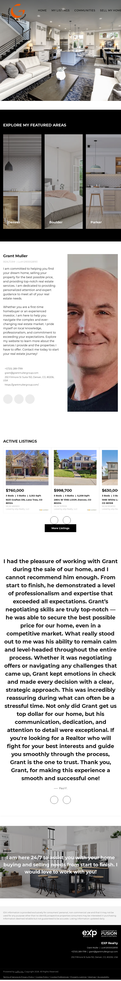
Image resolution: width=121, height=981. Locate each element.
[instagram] (30, 399)
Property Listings (78, 978)
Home (42, 10)
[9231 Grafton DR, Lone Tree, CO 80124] (27, 484)
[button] (17, 12)
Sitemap (92, 978)
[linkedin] (19, 399)
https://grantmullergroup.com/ (22, 384)
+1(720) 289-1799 (14, 368)
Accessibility (103, 978)
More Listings (60, 528)
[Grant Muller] (92, 333)
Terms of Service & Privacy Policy (18, 978)
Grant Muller (15, 256)
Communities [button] (84, 10)
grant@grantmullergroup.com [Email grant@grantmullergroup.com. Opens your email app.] (21, 373)
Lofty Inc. (19, 973)
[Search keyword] (58, 105)
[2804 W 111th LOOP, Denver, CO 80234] (75, 484)
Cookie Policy (42, 978)
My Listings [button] (61, 10)
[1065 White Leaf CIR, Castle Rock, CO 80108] (111, 490)
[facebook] (8, 399)
